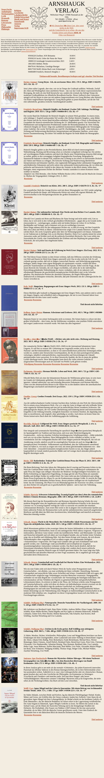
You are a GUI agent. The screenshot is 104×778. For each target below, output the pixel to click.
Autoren (17, 24)
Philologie (5, 29)
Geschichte (18, 13)
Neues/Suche (6, 9)
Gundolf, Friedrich (31, 186)
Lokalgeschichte (21, 15)
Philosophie (6, 27)
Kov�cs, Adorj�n (32, 339)
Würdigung (29, 364)
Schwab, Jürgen (30, 522)
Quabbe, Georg (30, 396)
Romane (4, 20)
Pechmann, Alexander (33, 371)
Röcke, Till (28, 461)
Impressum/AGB (21, 28)
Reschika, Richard (31, 424)
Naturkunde (19, 21)
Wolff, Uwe (28, 688)
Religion (17, 10)
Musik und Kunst (21, 19)
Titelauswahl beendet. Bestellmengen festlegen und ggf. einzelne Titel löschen (71, 76)
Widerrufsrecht (90, 47)
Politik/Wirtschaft (21, 17)
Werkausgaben (7, 14)
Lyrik (3, 16)
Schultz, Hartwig (31, 495)
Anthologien (6, 12)
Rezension (28, 136)
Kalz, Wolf (28, 286)
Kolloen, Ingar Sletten (33, 312)
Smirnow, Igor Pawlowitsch (35, 658)
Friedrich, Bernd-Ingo (33, 109)
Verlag (17, 26)
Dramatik (5, 18)
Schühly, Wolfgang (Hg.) (34, 603)
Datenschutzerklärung (28, 51)
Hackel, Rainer (30, 212)
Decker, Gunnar (30, 82)
